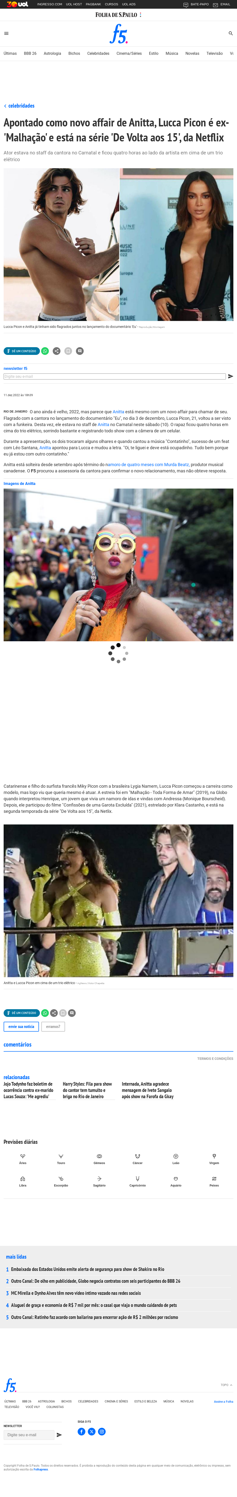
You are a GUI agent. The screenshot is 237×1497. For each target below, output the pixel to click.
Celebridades (21, 105)
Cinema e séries (116, 1401)
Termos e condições (215, 1059)
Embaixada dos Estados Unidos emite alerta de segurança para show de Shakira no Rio (87, 1269)
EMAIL (221, 5)
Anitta (118, 411)
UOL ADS (129, 4)
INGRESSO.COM (49, 4)
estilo (153, 53)
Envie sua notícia (21, 1026)
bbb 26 (26, 1401)
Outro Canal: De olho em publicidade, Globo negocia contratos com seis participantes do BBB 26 (95, 1281)
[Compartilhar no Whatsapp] (45, 351)
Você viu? (33, 1407)
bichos (74, 53)
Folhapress (41, 1469)
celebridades (98, 53)
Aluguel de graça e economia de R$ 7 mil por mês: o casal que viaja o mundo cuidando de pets (94, 1305)
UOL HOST (74, 4)
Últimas (10, 1401)
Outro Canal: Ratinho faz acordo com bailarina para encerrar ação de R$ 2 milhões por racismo (94, 1317)
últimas (10, 53)
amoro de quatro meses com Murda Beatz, (149, 464)
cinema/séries (129, 53)
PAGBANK (93, 4)
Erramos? (53, 1026)
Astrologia (46, 1401)
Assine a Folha (223, 1401)
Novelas (187, 1401)
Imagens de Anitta (20, 483)
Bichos (66, 1401)
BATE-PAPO (196, 5)
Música (168, 1401)
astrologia (52, 53)
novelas (192, 53)
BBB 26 (30, 53)
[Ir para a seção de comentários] (80, 351)
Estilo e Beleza (145, 1401)
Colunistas (55, 1407)
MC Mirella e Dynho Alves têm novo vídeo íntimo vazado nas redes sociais (76, 1293)
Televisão (215, 53)
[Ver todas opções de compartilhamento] (22, 351)
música (172, 53)
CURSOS (111, 4)
